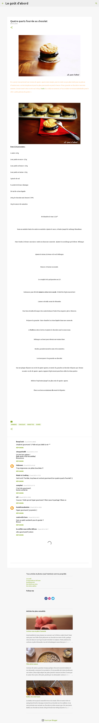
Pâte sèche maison (32, 664)
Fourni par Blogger (49, 720)
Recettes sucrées (32, 584)
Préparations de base (33, 580)
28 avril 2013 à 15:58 (25, 497)
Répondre (20, 447)
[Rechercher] (96, 3)
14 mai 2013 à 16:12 (33, 517)
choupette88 (21, 452)
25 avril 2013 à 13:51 (32, 451)
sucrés (38, 424)
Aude (43, 88)
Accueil (28, 579)
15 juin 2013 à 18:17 (43, 529)
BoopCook (20, 442)
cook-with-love (22, 517)
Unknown (19, 465)
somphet (19, 485)
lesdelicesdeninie (22, 507)
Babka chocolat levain (33, 697)
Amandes (14, 424)
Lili (17, 497)
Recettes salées (31, 586)
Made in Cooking (22, 475)
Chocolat (22, 424)
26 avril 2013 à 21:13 (29, 485)
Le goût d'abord (16, 3)
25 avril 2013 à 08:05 (30, 441)
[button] (11, 27)
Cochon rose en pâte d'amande (36, 631)
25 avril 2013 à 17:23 (35, 475)
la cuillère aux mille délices (26, 529)
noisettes (30, 424)
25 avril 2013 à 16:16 (29, 465)
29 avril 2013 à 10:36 (35, 507)
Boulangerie (30, 582)
